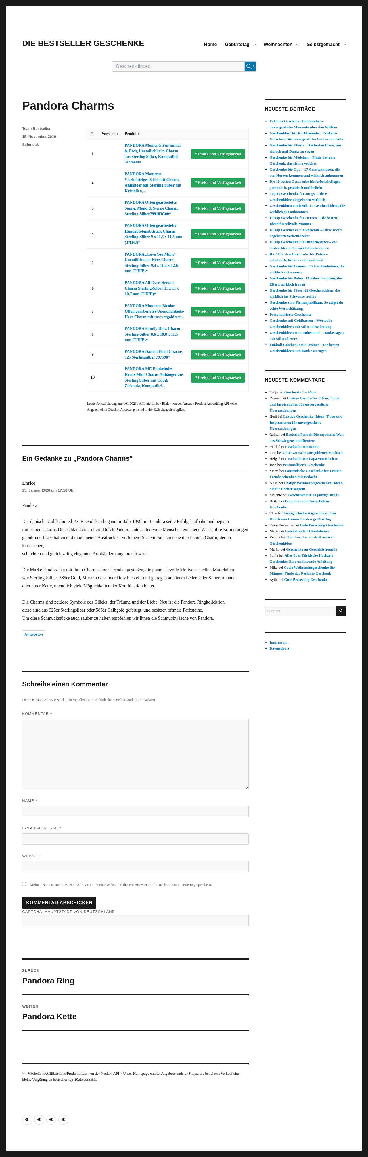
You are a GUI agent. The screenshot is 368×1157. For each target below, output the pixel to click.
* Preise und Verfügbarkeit (218, 154)
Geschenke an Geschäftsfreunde (311, 549)
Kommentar (37, 713)
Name (30, 800)
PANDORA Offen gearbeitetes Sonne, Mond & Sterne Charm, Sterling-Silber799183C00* (152, 208)
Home (210, 44)
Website (31, 856)
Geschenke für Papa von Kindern (311, 458)
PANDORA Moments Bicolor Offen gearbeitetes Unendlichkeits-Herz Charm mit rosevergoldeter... (154, 311)
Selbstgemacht (323, 44)
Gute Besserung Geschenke (321, 525)
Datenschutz (280, 648)
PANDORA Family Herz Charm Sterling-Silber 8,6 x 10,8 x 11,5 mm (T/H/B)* (152, 334)
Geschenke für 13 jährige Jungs (313, 495)
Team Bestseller (36, 128)
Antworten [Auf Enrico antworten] (33, 634)
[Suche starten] (250, 66)
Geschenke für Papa (300, 392)
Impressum (279, 642)
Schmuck (30, 144)
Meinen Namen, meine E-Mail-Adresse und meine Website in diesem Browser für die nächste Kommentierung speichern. (121, 884)
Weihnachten (278, 44)
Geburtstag (237, 44)
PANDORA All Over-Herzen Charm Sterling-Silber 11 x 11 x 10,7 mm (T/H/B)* (152, 288)
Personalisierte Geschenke (291, 314)
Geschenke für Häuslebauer (307, 531)
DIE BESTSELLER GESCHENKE (83, 43)
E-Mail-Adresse (41, 828)
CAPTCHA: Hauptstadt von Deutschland (135, 917)
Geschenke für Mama (302, 446)
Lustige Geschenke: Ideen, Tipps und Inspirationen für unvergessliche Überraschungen (304, 404)
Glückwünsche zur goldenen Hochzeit (313, 452)
